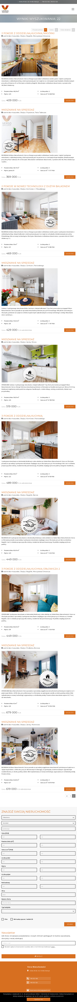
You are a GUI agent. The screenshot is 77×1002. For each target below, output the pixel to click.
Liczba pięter (6, 875)
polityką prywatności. (57, 996)
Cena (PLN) (5, 833)
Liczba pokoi (6, 858)
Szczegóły (70, 100)
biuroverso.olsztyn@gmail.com (40, 990)
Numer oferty (6, 899)
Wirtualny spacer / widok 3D (23, 919)
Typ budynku (6, 907)
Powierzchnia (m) (8, 842)
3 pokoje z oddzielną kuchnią (22, 415)
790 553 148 (46, 2)
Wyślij (38, 956)
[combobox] (38, 829)
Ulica (3, 891)
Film (6, 919)
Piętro (4, 866)
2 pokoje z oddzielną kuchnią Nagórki (28, 33)
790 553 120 (54, 2)
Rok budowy (6, 883)
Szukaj (70, 924)
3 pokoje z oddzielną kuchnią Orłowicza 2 (31, 568)
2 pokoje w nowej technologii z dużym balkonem (36, 186)
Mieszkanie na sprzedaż (18, 109)
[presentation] (17, 953)
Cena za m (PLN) (7, 850)
